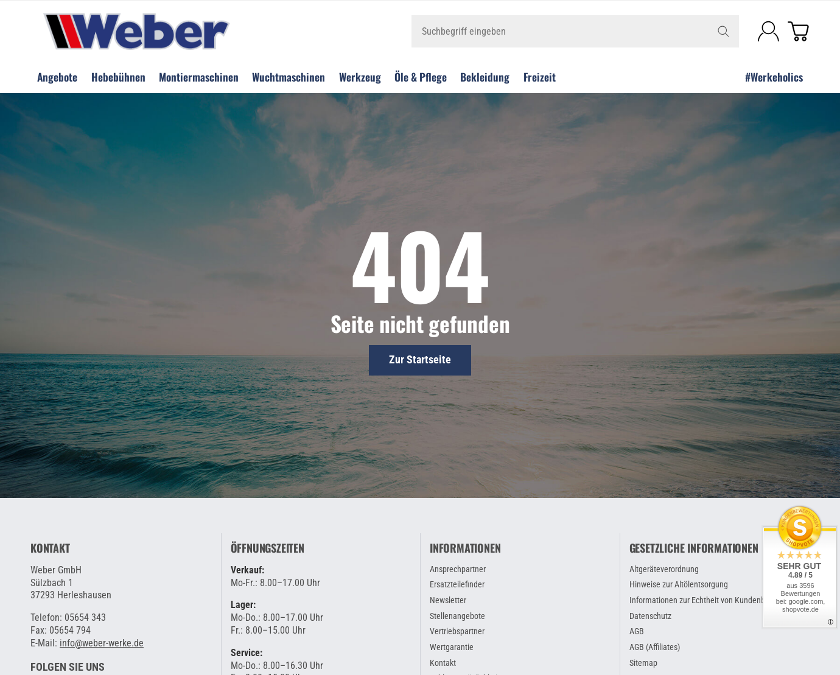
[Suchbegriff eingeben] (575, 31)
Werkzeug (360, 77)
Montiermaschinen (199, 77)
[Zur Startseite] (160, 31)
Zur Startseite (420, 360)
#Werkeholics (774, 77)
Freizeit (539, 77)
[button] (67, 666)
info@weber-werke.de (102, 643)
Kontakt (50, 548)
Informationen (465, 548)
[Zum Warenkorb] (798, 31)
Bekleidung (484, 77)
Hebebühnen (118, 77)
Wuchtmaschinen (288, 77)
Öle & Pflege (420, 77)
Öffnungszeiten (267, 548)
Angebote (57, 77)
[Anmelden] (768, 31)
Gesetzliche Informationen (693, 548)
